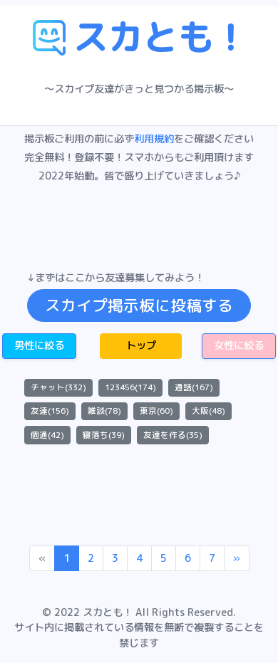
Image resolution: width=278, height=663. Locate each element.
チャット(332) (58, 387)
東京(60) (156, 411)
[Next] (236, 558)
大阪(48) (208, 411)
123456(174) (130, 387)
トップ (141, 345)
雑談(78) (104, 411)
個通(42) (47, 435)
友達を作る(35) (172, 435)
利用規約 (154, 139)
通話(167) (194, 387)
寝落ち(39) (104, 435)
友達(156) (50, 411)
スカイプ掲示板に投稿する (139, 305)
